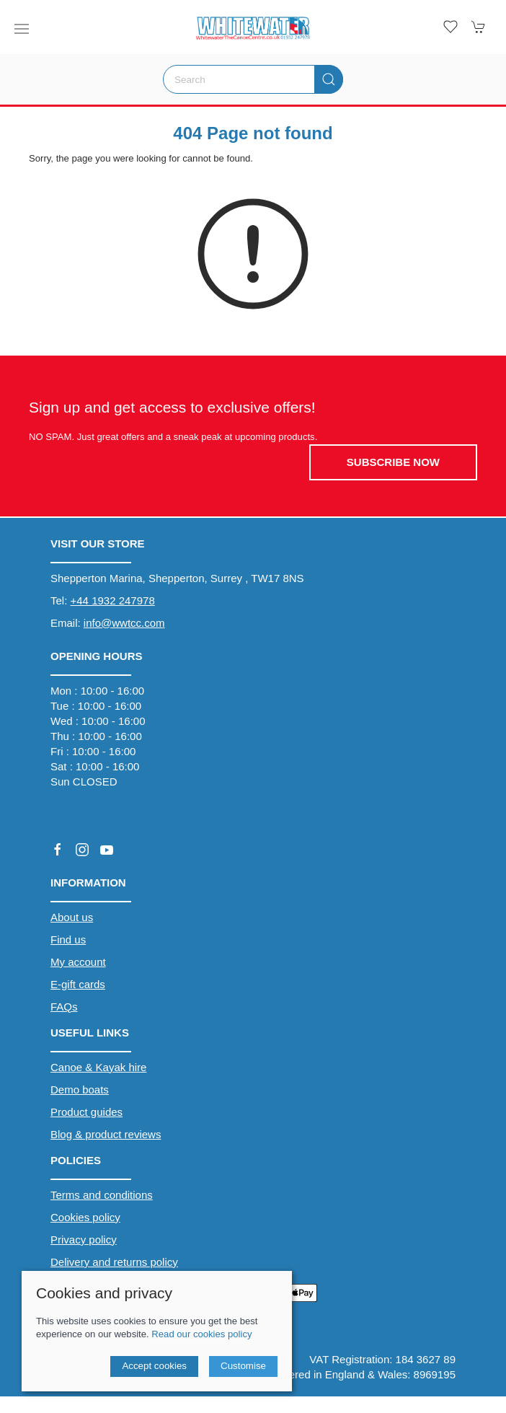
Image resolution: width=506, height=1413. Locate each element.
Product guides (86, 1112)
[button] (21, 29)
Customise (243, 1365)
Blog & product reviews (105, 1134)
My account (78, 962)
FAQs (64, 1006)
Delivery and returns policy (114, 1262)
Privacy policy (83, 1239)
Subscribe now (393, 462)
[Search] (253, 79)
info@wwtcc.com (124, 623)
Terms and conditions (101, 1195)
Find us (68, 939)
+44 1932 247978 (113, 600)
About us (71, 917)
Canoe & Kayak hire (98, 1067)
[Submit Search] (328, 79)
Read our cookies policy (201, 1334)
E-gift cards (77, 984)
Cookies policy (85, 1217)
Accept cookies (154, 1365)
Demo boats (79, 1089)
